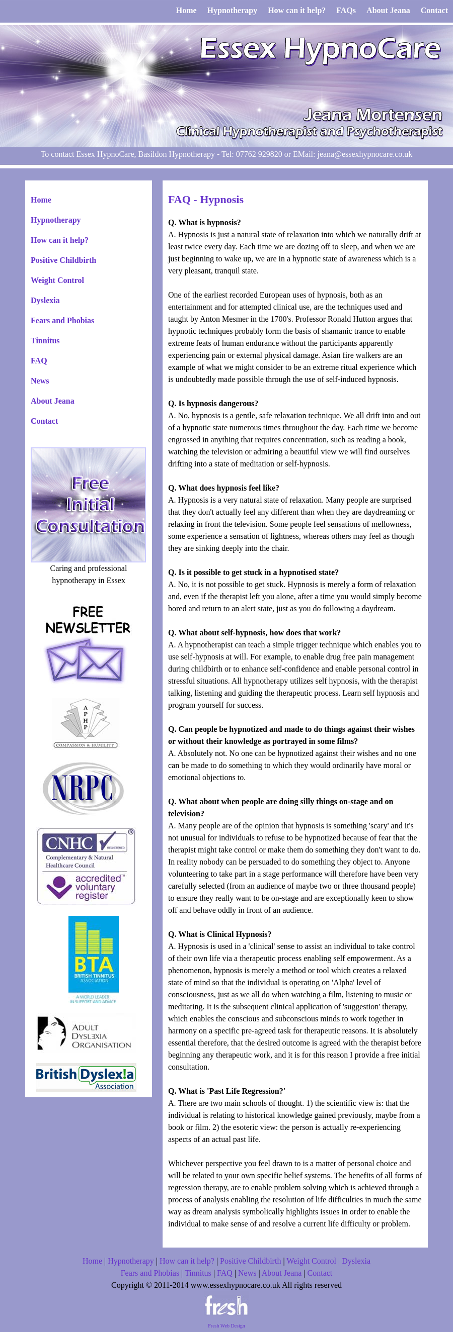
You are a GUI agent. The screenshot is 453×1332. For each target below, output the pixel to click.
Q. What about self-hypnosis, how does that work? (254, 632)
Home (41, 200)
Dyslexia (45, 300)
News (40, 380)
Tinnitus (45, 340)
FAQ (39, 360)
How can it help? (60, 240)
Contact (44, 421)
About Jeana (52, 401)
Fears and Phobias (62, 320)
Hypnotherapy (56, 220)
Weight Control (57, 280)
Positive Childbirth (63, 260)
